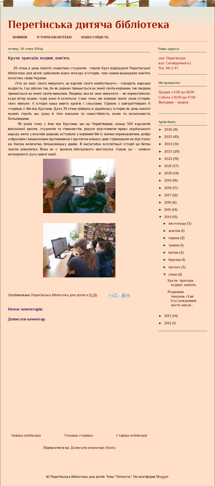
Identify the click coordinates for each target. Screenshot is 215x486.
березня (175, 260)
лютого (174, 267)
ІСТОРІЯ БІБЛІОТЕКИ (54, 37)
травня (174, 245)
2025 (168, 137)
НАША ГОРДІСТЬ (94, 37)
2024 (168, 144)
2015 (168, 210)
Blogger (162, 477)
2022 (168, 159)
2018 (168, 188)
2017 (168, 195)
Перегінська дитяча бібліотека (88, 24)
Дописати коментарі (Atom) (93, 448)
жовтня (174, 231)
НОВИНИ (20, 37)
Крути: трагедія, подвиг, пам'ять (181, 283)
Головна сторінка (78, 435)
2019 (168, 180)
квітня (173, 252)
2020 (168, 173)
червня (174, 238)
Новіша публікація (26, 435)
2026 (168, 130)
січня (173, 274)
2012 (168, 323)
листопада (177, 223)
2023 (168, 151)
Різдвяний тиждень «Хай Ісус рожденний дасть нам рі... (181, 298)
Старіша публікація (131, 435)
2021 (168, 166)
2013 (168, 316)
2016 (168, 202)
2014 (168, 217)
